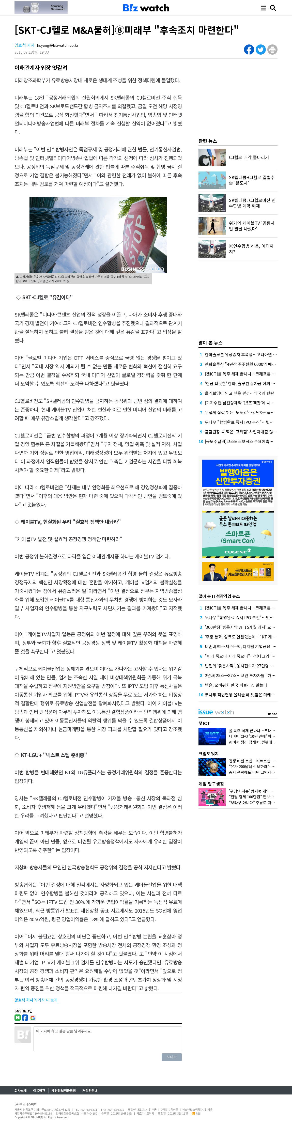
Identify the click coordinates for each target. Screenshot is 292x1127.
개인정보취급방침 (64, 1090)
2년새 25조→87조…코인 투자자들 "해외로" (243, 675)
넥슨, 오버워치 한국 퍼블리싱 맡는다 (236, 685)
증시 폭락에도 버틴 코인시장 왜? (255, 772)
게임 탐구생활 (211, 783)
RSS (196, 1113)
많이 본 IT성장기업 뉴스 (219, 596)
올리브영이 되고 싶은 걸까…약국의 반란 (239, 393)
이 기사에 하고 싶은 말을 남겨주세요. (107, 1039)
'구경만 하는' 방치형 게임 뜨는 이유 (257, 791)
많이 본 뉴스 (210, 342)
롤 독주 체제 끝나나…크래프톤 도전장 (259, 730)
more (273, 713)
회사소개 (20, 1090)
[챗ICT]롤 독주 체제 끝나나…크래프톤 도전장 (244, 374)
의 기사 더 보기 (36, 1000)
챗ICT (204, 723)
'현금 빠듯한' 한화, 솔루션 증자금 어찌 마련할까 (245, 383)
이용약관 (39, 1090)
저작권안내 (90, 1090)
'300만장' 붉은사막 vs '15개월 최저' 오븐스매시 (245, 627)
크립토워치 (208, 753)
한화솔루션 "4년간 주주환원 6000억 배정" (241, 364)
